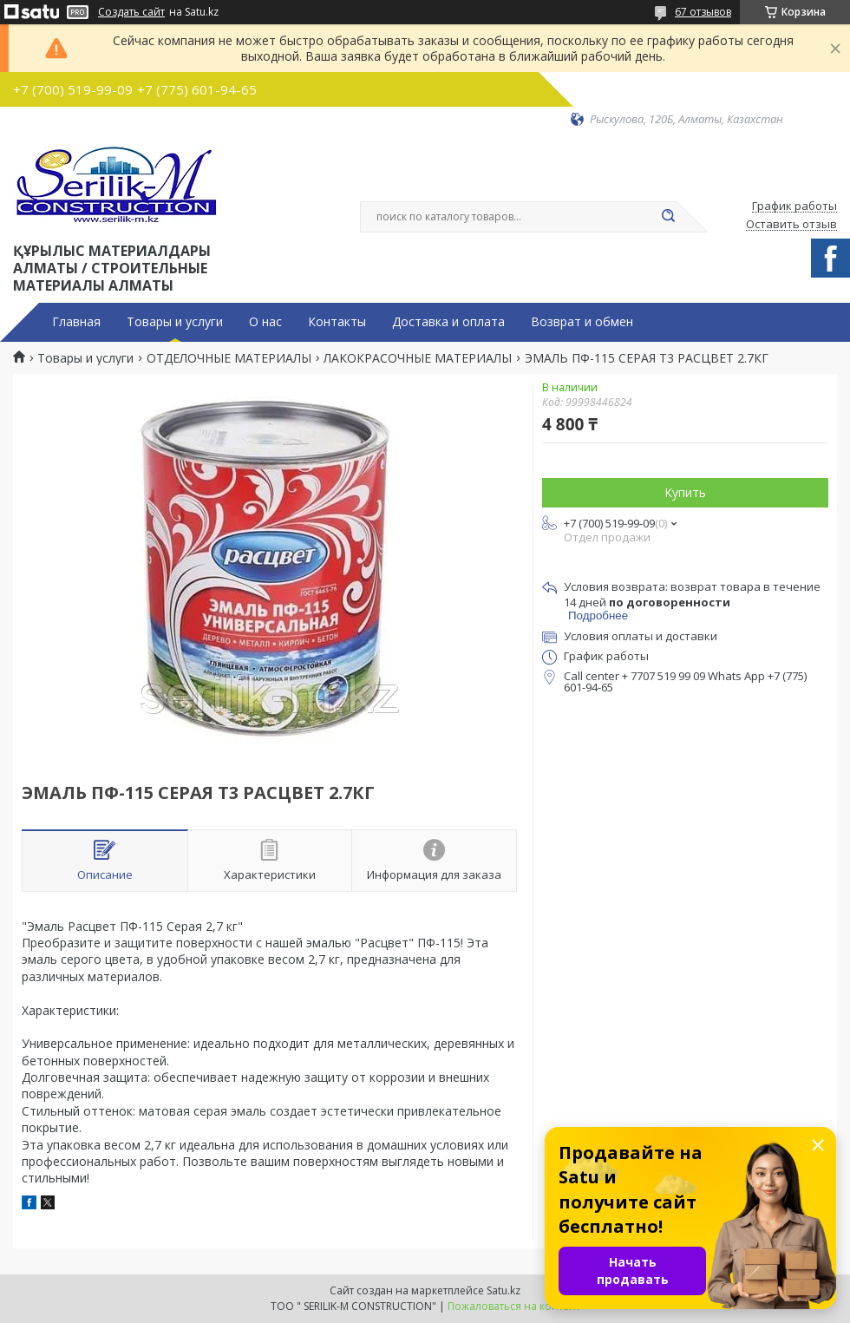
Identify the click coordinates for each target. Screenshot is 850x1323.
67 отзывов (703, 11)
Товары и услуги (175, 322)
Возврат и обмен (582, 322)
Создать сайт (131, 12)
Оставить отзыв (791, 225)
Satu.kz (503, 1290)
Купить (685, 492)
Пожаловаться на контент (514, 1306)
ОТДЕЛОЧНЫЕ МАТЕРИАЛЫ (229, 358)
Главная (76, 322)
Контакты (337, 322)
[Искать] (668, 217)
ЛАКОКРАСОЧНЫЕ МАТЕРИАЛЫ (418, 358)
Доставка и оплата (448, 322)
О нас (265, 322)
